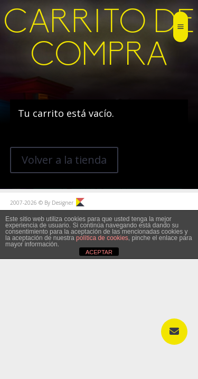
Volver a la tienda (64, 160)
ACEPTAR (99, 252)
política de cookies (102, 238)
